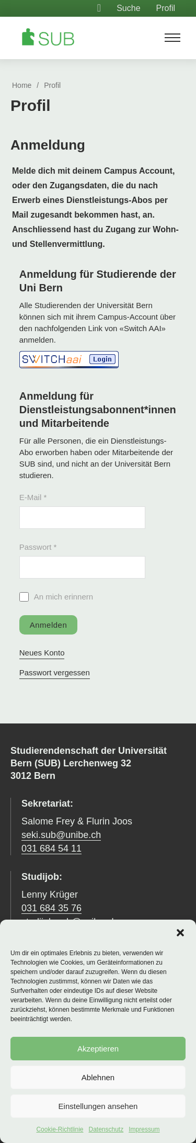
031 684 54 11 (51, 848)
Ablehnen (98, 1077)
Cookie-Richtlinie (59, 1129)
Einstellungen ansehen (98, 1106)
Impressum (144, 1129)
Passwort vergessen (54, 672)
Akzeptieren (98, 1048)
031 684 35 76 (51, 908)
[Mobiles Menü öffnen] (172, 37)
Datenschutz (106, 1129)
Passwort (38, 546)
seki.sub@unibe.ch (61, 835)
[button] (180, 932)
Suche (128, 8)
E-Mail (33, 497)
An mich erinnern (63, 596)
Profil (165, 8)
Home (21, 85)
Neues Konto (42, 652)
